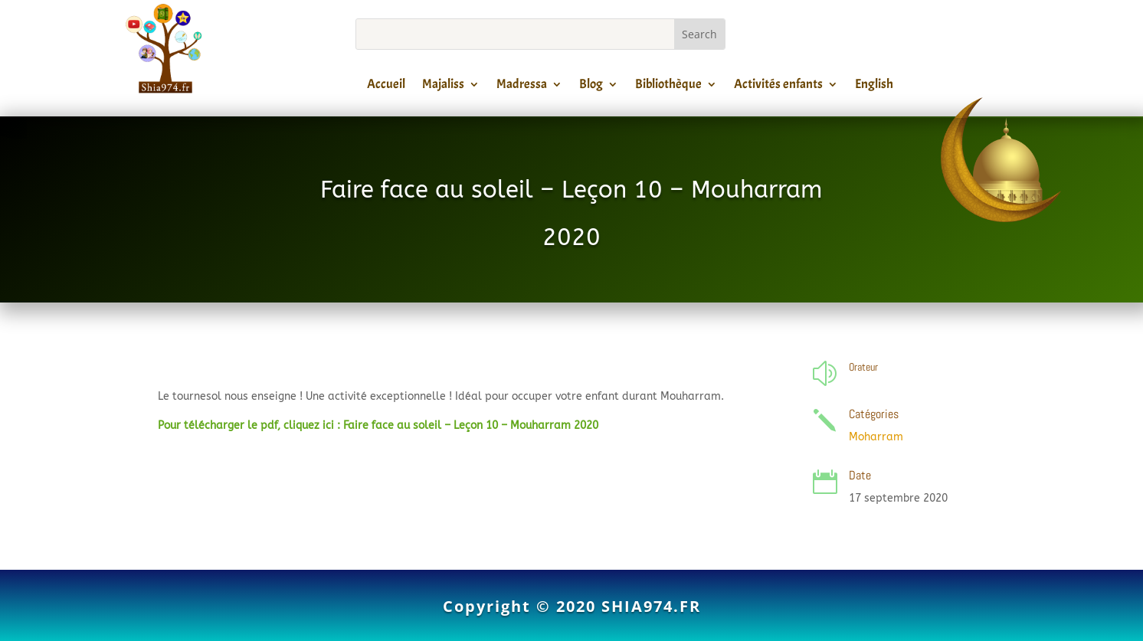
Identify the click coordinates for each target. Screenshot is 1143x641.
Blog (591, 86)
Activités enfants (778, 86)
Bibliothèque (668, 86)
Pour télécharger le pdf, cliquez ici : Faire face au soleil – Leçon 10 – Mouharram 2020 (378, 425)
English (874, 86)
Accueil (386, 86)
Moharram (876, 436)
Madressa (521, 86)
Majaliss (443, 86)
